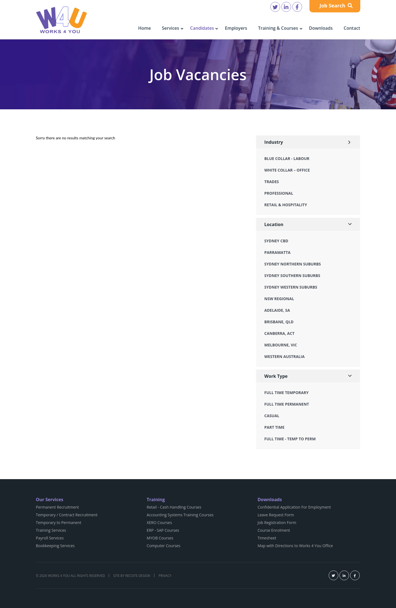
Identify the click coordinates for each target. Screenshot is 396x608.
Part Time (274, 427)
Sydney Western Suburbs (290, 287)
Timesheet (266, 538)
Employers (236, 28)
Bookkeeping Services (55, 545)
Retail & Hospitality (285, 204)
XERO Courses (159, 522)
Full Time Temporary (286, 392)
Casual (271, 415)
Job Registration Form (276, 522)
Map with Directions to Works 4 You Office (295, 545)
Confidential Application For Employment (294, 507)
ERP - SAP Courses (163, 530)
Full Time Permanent (286, 404)
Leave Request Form (275, 514)
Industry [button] (273, 142)
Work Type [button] (276, 376)
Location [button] (273, 224)
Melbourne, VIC (280, 345)
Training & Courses (278, 28)
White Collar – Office (287, 170)
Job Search (336, 5)
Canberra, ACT (279, 333)
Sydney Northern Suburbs (292, 264)
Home (144, 28)
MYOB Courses (160, 538)
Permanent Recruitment (57, 507)
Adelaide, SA (277, 310)
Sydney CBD (276, 240)
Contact (352, 28)
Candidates (202, 28)
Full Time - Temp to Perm (290, 438)
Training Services (51, 530)
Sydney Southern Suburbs (292, 275)
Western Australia (284, 356)
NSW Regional (279, 298)
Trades (271, 181)
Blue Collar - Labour (286, 158)
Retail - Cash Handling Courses (174, 507)
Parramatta (277, 252)
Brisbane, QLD (278, 321)
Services (170, 28)
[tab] (308, 142)
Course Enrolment (273, 530)
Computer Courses (163, 545)
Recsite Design (137, 575)
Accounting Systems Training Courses (180, 514)
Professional (278, 193)
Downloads (321, 28)
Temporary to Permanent (58, 522)
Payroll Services (50, 538)
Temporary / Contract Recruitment (67, 514)
